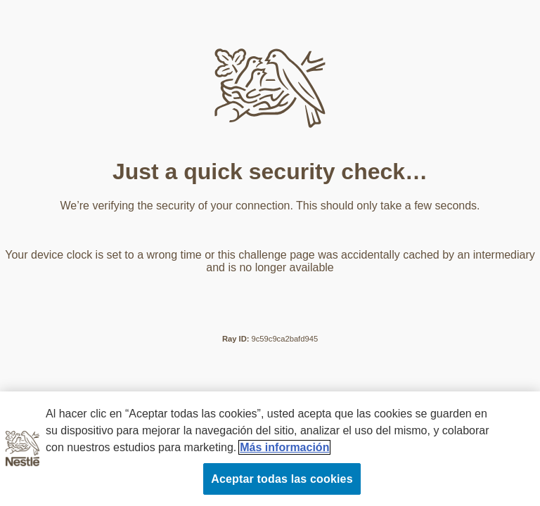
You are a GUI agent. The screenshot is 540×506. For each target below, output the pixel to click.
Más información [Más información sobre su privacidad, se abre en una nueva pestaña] (284, 447)
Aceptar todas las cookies (281, 479)
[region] (270, 448)
